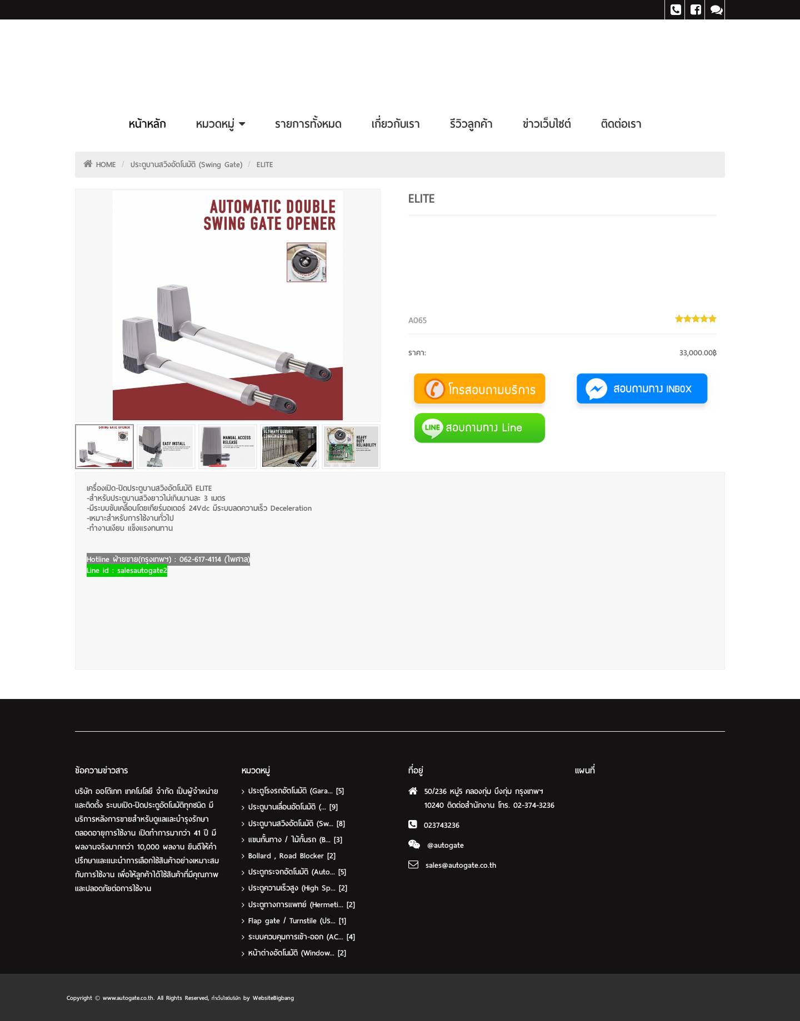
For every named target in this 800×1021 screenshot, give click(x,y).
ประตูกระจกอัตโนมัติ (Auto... (297, 871)
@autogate (445, 845)
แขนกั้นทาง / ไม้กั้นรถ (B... (295, 839)
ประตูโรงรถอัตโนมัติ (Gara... (296, 790)
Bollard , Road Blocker (292, 855)
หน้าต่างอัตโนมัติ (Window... (297, 951)
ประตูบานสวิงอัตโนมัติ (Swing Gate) (186, 164)
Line (714, 9)
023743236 (441, 825)
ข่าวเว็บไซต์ (547, 123)
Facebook (694, 9)
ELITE (265, 164)
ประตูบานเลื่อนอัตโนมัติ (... (293, 807)
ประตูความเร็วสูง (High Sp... (297, 887)
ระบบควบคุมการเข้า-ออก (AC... (301, 935)
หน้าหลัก (147, 123)
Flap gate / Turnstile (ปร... (297, 919)
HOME (106, 164)
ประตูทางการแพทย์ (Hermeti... (301, 903)
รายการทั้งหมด (308, 123)
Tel (674, 9)
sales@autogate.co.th (461, 865)
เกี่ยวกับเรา (396, 123)
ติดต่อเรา (621, 123)
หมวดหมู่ (220, 123)
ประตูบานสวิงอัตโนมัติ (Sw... (296, 823)
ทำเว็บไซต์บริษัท (226, 997)
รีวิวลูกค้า (471, 123)
